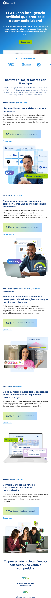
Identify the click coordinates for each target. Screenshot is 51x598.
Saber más (25, 42)
